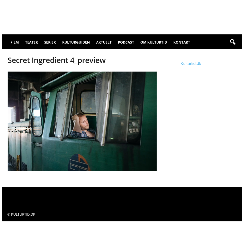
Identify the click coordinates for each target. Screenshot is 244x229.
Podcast (126, 42)
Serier (50, 42)
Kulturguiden (76, 42)
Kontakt (181, 42)
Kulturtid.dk (190, 63)
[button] (233, 42)
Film (14, 42)
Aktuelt (104, 42)
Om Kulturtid (153, 42)
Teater (31, 42)
